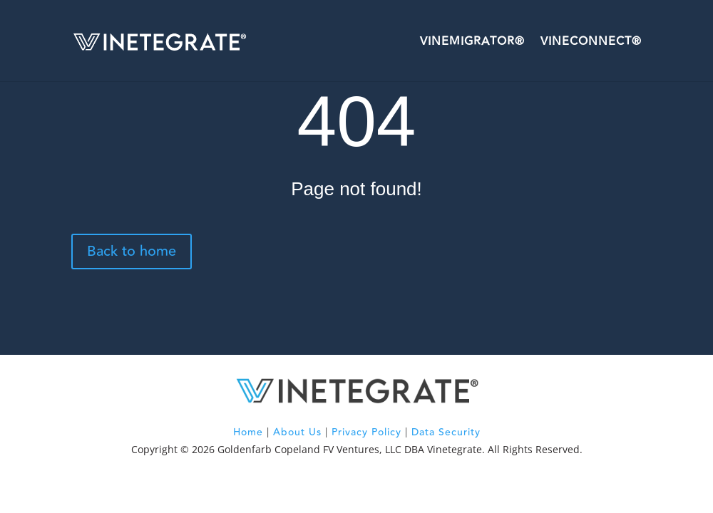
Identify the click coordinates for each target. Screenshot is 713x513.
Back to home (131, 251)
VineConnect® (591, 41)
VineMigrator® (472, 41)
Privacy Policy (366, 432)
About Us (297, 432)
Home (248, 432)
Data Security (446, 432)
